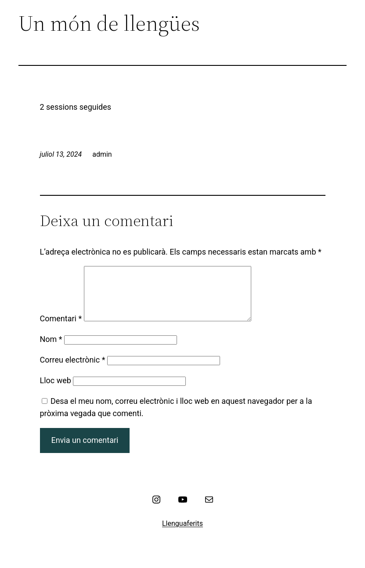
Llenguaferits (182, 534)
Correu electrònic (72, 370)
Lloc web (55, 390)
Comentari (61, 329)
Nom (51, 349)
